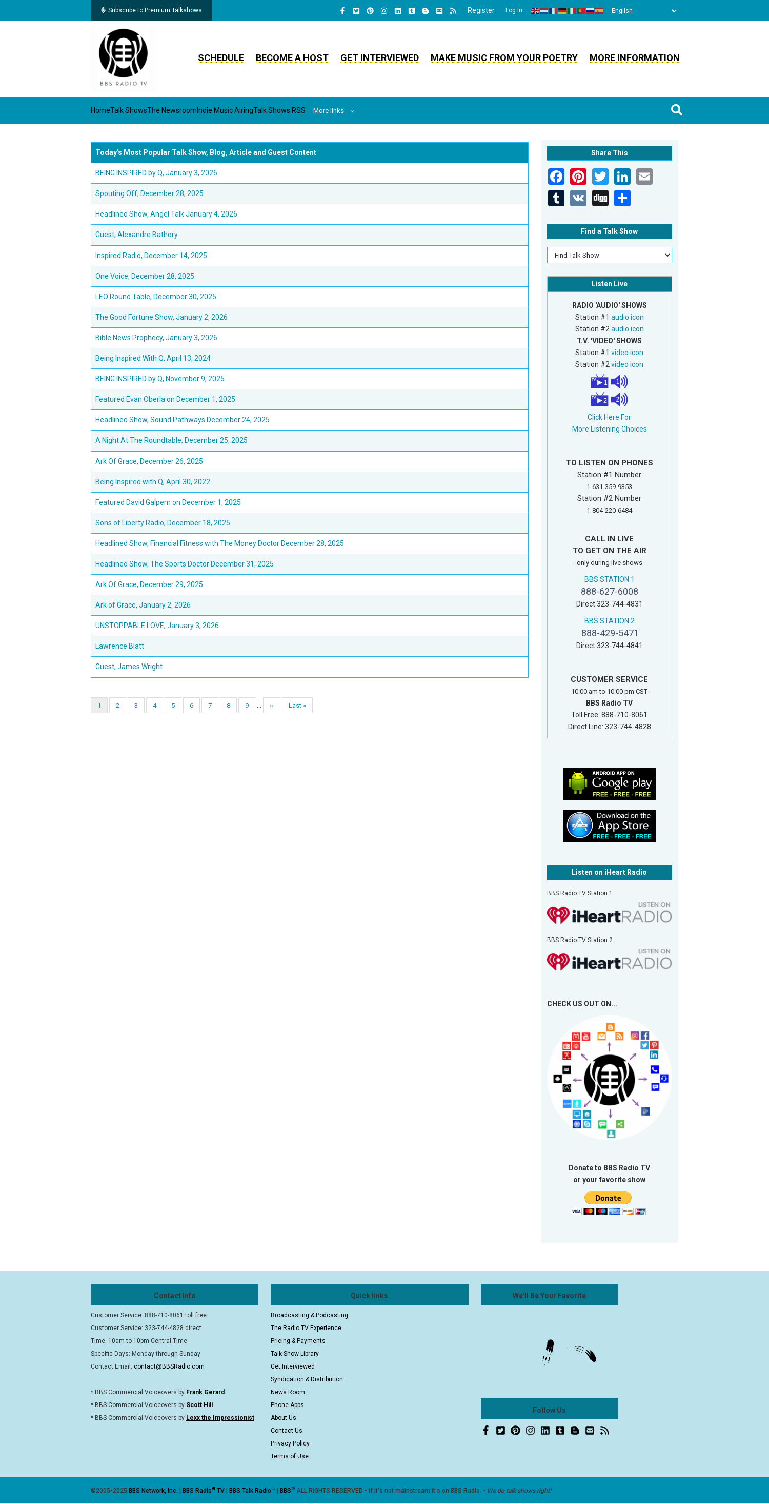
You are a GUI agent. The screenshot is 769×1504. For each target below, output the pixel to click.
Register (481, 10)
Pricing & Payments (298, 1340)
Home (110, 110)
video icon (627, 352)
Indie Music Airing (288, 110)
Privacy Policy (290, 1443)
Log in (513, 10)
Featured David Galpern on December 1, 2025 (168, 502)
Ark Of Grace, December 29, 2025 (149, 584)
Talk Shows (154, 110)
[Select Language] (641, 11)
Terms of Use (290, 1456)
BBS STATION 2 (609, 621)
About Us (283, 1417)
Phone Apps (287, 1405)
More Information (635, 57)
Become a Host (292, 57)
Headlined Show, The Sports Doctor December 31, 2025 (184, 564)
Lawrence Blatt (119, 646)
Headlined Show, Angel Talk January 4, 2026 (166, 214)
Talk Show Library (295, 1353)
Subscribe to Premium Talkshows (151, 10)
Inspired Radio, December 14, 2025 (151, 255)
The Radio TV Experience (306, 1328)
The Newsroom (216, 110)
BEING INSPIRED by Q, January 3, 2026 (156, 173)
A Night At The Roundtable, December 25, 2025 (171, 440)
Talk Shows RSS (362, 110)
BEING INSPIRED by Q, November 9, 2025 (160, 379)
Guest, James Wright (129, 666)
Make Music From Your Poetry (504, 57)
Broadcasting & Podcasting (309, 1315)
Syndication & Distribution (307, 1379)
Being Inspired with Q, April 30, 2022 (152, 482)
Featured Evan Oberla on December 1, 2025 (165, 399)
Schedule (221, 57)
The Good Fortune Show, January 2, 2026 (161, 317)
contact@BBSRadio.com (169, 1366)
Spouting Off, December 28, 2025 (149, 193)
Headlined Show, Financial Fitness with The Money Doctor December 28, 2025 (219, 543)
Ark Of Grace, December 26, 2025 (149, 461)
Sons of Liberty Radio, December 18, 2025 (162, 523)
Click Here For (609, 417)
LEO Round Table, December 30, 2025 (155, 296)
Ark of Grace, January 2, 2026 (143, 605)
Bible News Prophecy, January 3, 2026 (156, 338)
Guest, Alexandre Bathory (136, 234)
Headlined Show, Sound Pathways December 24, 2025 (182, 420)
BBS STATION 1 (609, 579)
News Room (288, 1392)
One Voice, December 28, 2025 (144, 276)
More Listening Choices (609, 429)
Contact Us (286, 1430)
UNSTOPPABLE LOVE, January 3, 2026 (157, 625)
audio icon (627, 317)
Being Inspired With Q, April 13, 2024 (153, 358)
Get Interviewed (379, 57)
